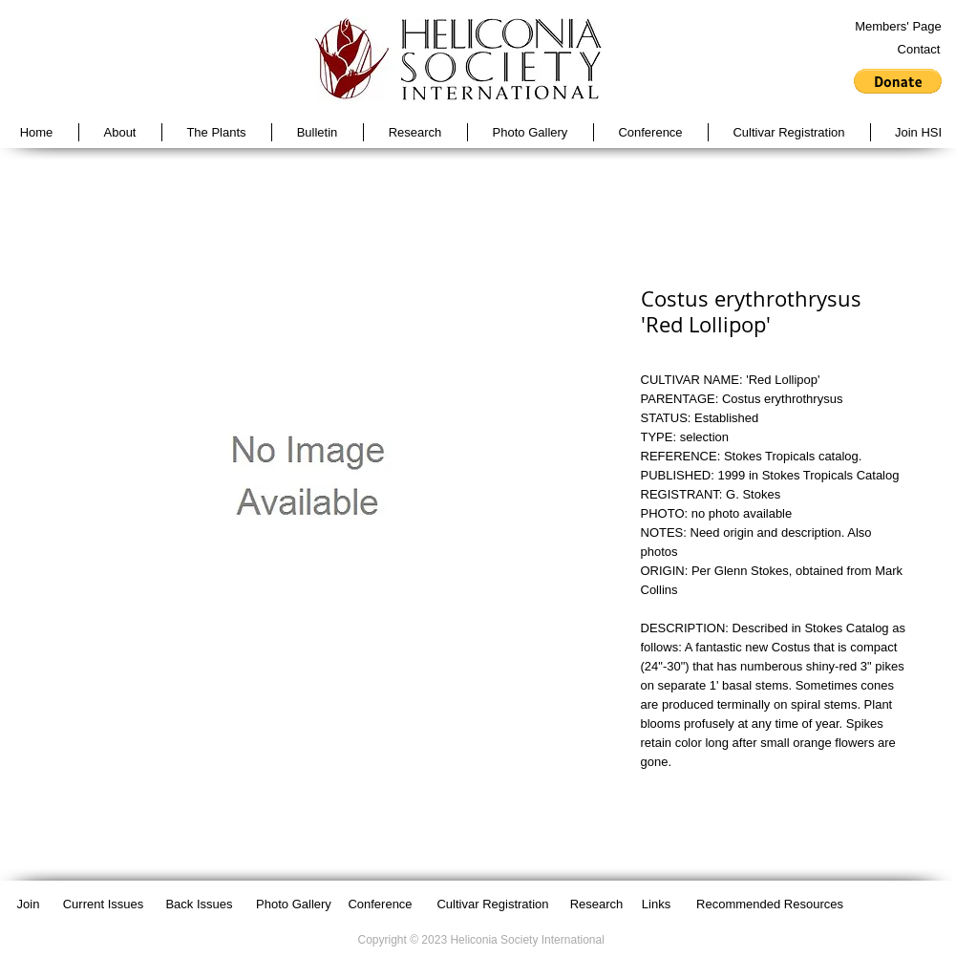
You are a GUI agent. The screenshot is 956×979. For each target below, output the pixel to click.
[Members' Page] (899, 26)
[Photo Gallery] (294, 904)
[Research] (597, 904)
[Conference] (380, 904)
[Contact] (919, 49)
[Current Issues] (103, 904)
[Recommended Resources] (770, 904)
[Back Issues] (199, 904)
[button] (898, 81)
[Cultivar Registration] (493, 904)
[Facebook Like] (891, 903)
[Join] (29, 904)
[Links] (656, 904)
